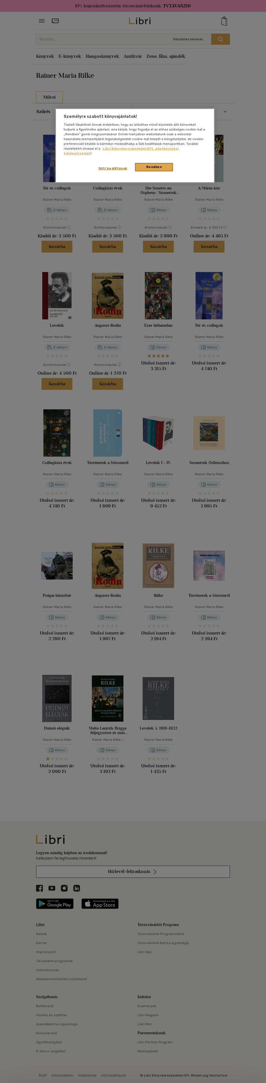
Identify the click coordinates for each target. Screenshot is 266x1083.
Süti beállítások (112, 168)
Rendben (154, 167)
